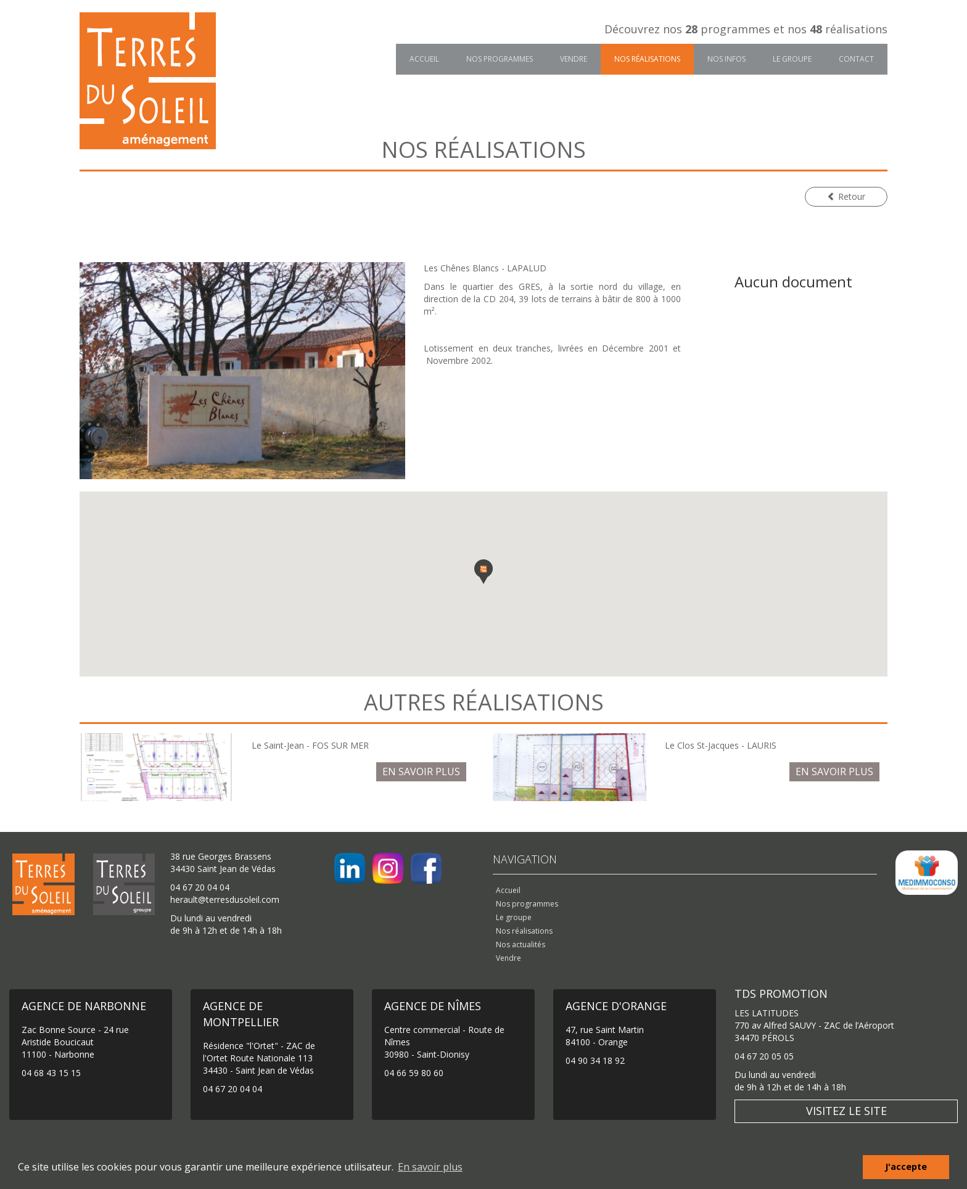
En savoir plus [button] (430, 1167)
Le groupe (792, 59)
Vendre (573, 59)
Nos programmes (499, 59)
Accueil (424, 59)
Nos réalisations (647, 59)
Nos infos (726, 59)
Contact (856, 59)
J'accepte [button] (906, 1166)
